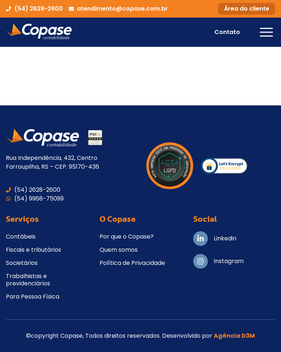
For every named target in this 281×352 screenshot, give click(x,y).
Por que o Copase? (127, 236)
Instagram (229, 261)
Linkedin (225, 238)
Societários (22, 263)
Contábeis (20, 236)
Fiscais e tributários (33, 250)
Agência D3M (234, 336)
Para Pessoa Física (32, 296)
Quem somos (119, 250)
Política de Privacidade (132, 263)
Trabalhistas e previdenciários (28, 280)
